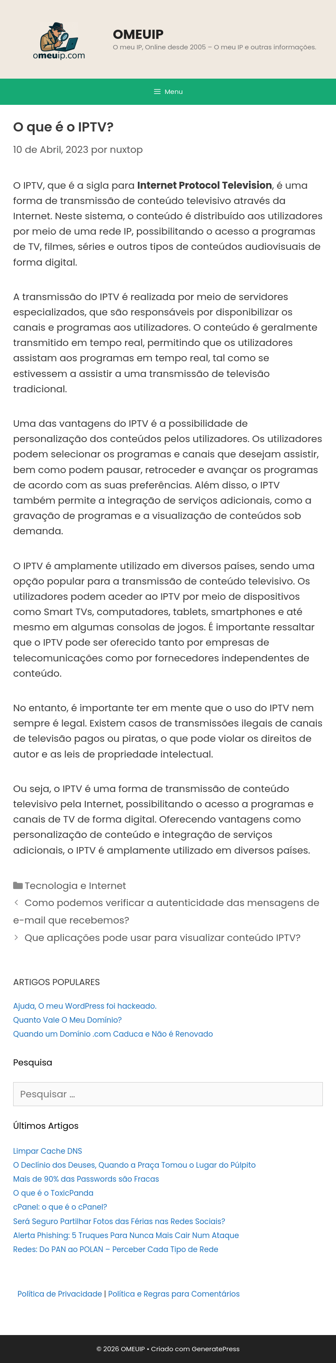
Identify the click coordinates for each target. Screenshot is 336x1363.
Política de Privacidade (60, 1294)
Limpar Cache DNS (47, 1151)
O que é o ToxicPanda (53, 1193)
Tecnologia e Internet (75, 886)
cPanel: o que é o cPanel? (60, 1207)
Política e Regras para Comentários (174, 1294)
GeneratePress (216, 1348)
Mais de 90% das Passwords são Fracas (86, 1179)
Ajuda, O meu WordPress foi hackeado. (85, 1006)
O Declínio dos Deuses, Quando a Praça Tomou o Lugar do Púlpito (134, 1165)
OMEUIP (138, 34)
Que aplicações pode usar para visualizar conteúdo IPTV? (162, 937)
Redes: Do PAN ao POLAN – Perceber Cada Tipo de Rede (115, 1249)
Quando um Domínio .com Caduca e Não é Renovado (113, 1034)
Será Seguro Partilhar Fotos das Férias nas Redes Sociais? (119, 1221)
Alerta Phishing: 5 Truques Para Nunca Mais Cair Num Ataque (126, 1235)
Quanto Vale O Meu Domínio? (67, 1020)
